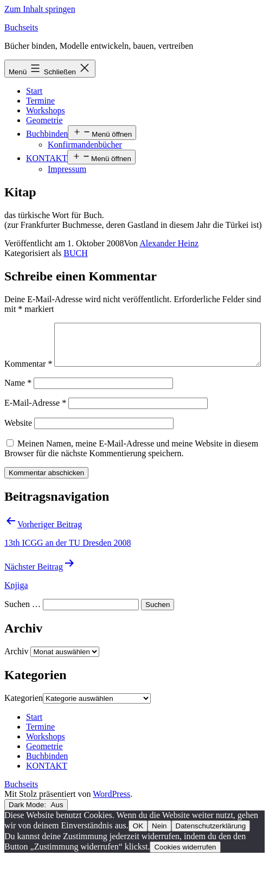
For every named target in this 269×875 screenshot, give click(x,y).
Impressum (67, 169)
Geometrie (44, 120)
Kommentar (28, 327)
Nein (159, 844)
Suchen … (22, 622)
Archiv (16, 669)
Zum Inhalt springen (39, 9)
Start (34, 90)
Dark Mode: (36, 823)
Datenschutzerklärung (211, 844)
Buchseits (21, 27)
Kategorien (23, 715)
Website (18, 440)
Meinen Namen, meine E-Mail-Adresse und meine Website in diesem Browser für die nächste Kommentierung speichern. (131, 466)
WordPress (111, 811)
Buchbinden (47, 133)
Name (17, 400)
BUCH (75, 253)
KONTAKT (46, 158)
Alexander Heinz (168, 243)
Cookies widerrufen (185, 865)
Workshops (45, 110)
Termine (40, 100)
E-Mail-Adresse (35, 420)
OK (138, 844)
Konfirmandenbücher (85, 144)
